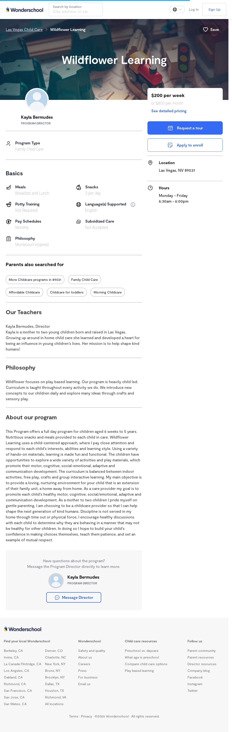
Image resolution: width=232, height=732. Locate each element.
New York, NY (55, 664)
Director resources (202, 664)
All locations (54, 704)
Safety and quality (91, 651)
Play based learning (139, 671)
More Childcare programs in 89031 (35, 280)
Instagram (194, 684)
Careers (84, 664)
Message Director (73, 597)
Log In (194, 9)
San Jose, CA (14, 697)
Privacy (86, 716)
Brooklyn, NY (55, 677)
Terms (73, 716)
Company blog (198, 671)
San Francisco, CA (18, 690)
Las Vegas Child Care (24, 29)
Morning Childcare (108, 292)
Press (82, 671)
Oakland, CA (13, 677)
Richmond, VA (55, 697)
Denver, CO (54, 651)
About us (85, 657)
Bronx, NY (52, 671)
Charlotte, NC (55, 657)
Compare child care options (146, 664)
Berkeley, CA (13, 651)
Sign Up (214, 9)
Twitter (192, 690)
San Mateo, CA (15, 704)
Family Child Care (84, 280)
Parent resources (200, 657)
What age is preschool (142, 657)
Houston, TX (54, 690)
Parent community (201, 651)
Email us (84, 684)
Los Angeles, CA (16, 671)
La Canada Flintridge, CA (22, 664)
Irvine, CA (11, 657)
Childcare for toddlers (67, 292)
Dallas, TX (52, 684)
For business (88, 677)
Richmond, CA (15, 684)
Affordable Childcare (24, 292)
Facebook (195, 677)
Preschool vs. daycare (141, 651)
